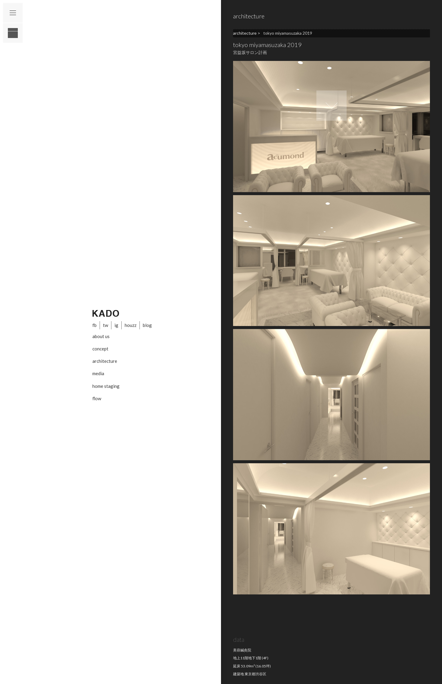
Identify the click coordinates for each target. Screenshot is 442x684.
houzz (130, 325)
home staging (106, 386)
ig (116, 325)
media (98, 373)
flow (96, 398)
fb (94, 325)
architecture (104, 361)
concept (100, 348)
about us (101, 336)
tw (105, 325)
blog (147, 325)
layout (13, 33)
